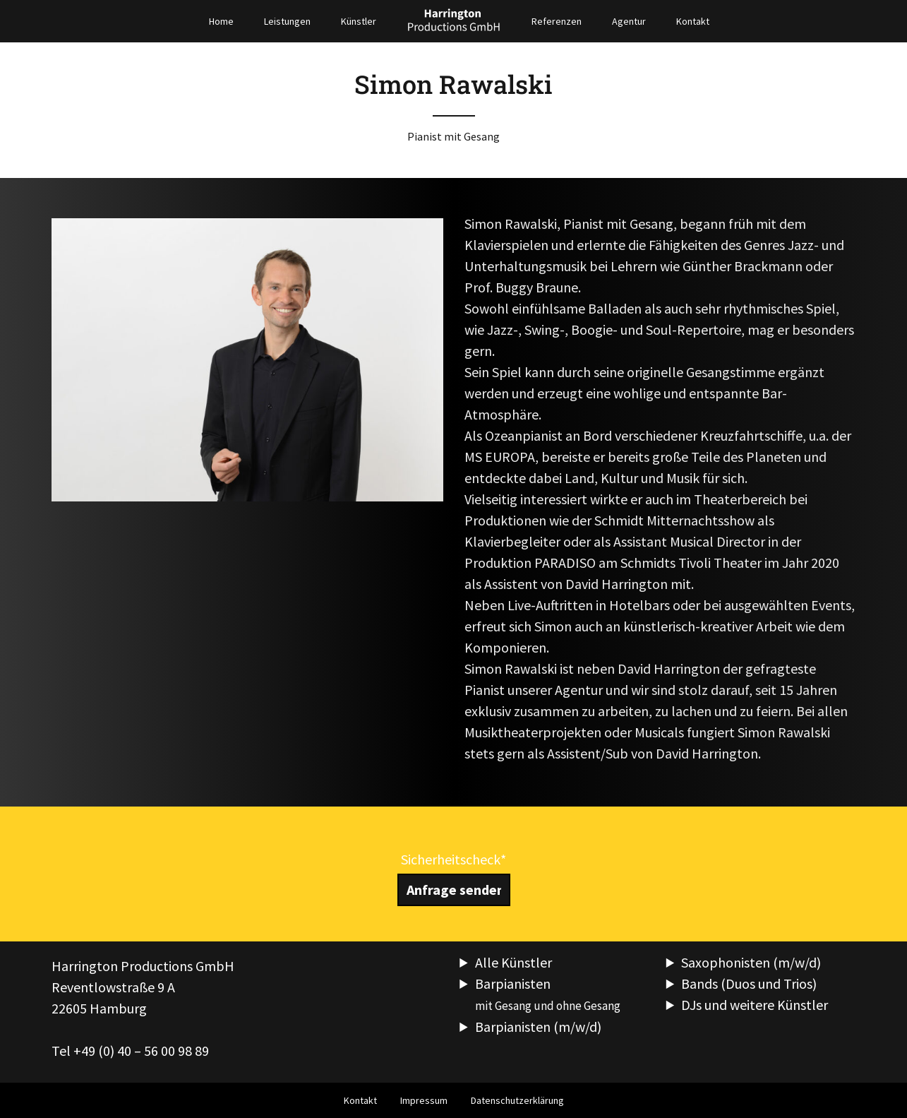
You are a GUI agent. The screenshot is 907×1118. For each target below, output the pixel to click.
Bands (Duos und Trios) (749, 983)
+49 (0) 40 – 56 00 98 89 (141, 1050)
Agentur (629, 21)
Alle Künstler (513, 962)
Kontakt (692, 21)
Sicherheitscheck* (453, 859)
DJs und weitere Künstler (754, 1004)
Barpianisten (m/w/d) (538, 1026)
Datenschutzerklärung (517, 1100)
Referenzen (556, 21)
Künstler (358, 21)
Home (221, 21)
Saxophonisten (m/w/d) (751, 962)
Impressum (424, 1100)
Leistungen (287, 21)
